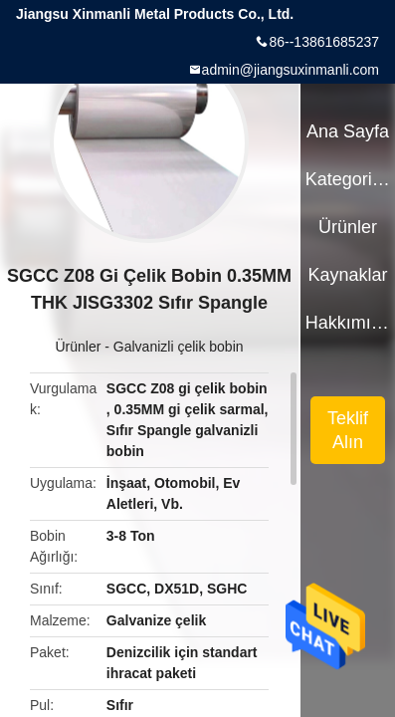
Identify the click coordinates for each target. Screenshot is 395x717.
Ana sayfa (347, 131)
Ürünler (77, 347)
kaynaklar (347, 275)
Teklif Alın (347, 430)
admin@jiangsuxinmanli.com (290, 70)
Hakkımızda (348, 323)
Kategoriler (348, 179)
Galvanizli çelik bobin (178, 347)
